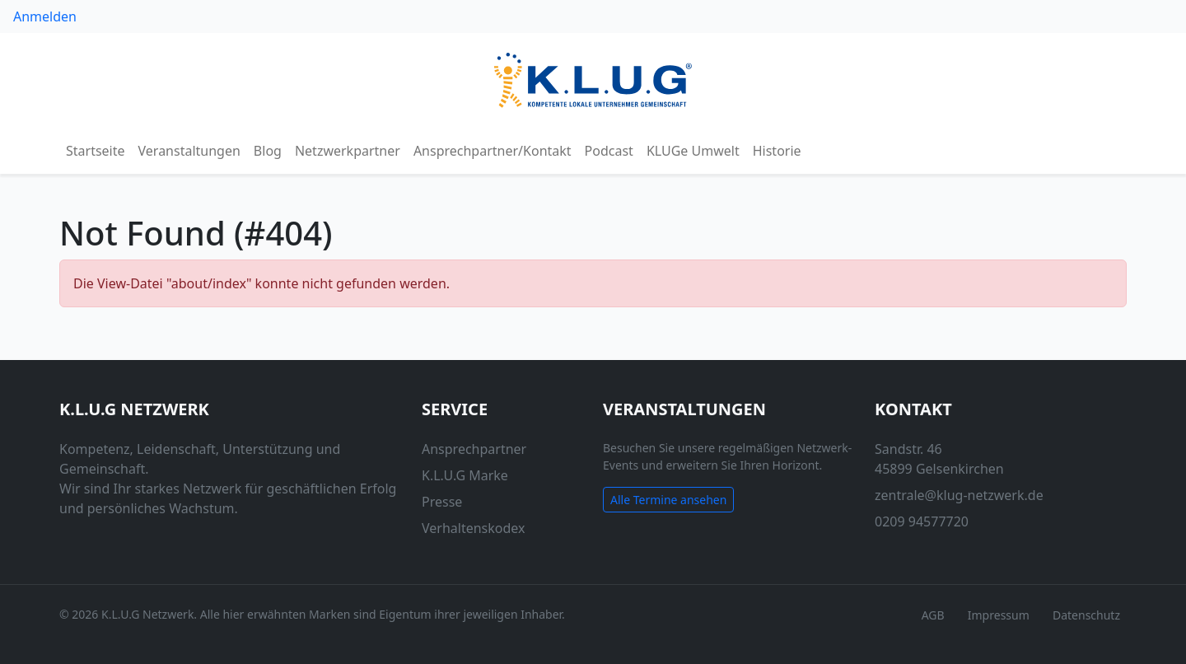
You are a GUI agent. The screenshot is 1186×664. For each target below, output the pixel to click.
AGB (933, 615)
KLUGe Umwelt (693, 151)
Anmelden (45, 16)
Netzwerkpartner (347, 151)
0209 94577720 (922, 521)
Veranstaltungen (189, 151)
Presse (442, 502)
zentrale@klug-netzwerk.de (959, 495)
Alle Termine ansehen (668, 499)
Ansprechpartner (474, 449)
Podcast (609, 151)
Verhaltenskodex (473, 528)
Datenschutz (1086, 615)
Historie (777, 151)
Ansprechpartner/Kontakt (492, 151)
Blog (268, 151)
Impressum (999, 615)
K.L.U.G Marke (465, 475)
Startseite (95, 151)
